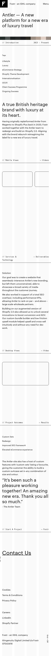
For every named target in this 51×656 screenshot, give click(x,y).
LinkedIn (6, 617)
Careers (6, 612)
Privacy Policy (9, 600)
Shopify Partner (10, 623)
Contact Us (16, 552)
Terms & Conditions (12, 595)
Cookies (6, 589)
